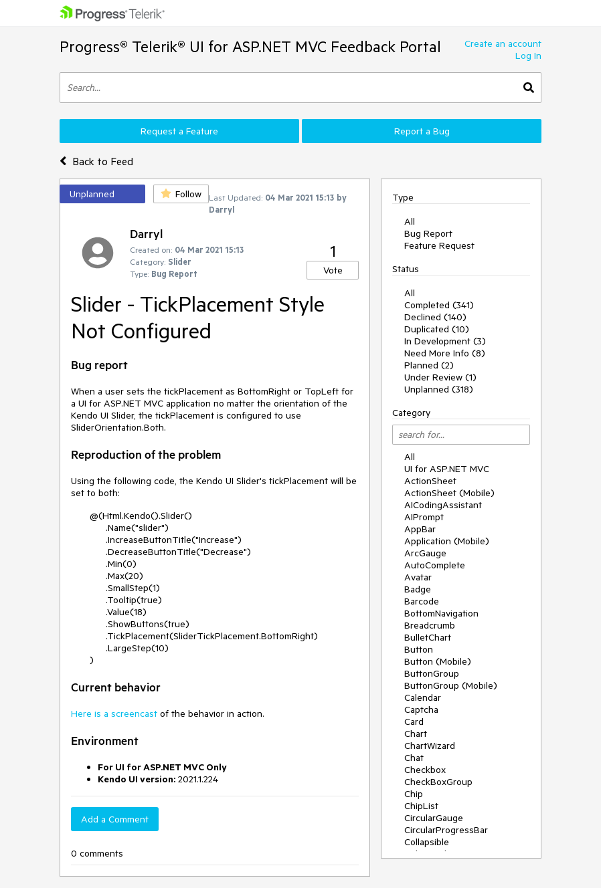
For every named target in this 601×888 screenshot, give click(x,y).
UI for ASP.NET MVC (446, 469)
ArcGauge (425, 553)
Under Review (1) (440, 377)
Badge (417, 589)
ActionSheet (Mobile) (449, 493)
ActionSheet (430, 481)
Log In (528, 55)
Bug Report (428, 233)
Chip (413, 794)
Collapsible (426, 842)
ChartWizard (429, 746)
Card (414, 721)
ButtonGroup (431, 673)
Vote (333, 270)
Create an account (502, 43)
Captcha (421, 709)
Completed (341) (439, 305)
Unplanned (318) (438, 389)
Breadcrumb (429, 625)
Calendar (422, 697)
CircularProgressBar (446, 830)
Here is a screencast (114, 713)
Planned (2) (429, 365)
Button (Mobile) (437, 661)
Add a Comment (115, 819)
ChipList (421, 806)
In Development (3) (445, 341)
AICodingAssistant (443, 505)
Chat (414, 758)
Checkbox (425, 770)
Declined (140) (435, 317)
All (409, 221)
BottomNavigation (441, 613)
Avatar (418, 577)
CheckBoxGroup (438, 782)
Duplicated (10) (436, 329)
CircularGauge (433, 818)
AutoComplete (434, 565)
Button (418, 649)
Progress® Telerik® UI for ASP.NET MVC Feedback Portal (250, 46)
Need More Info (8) (444, 353)
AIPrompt (424, 517)
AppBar (420, 529)
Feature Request (439, 245)
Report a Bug (422, 131)
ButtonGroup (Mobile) (450, 685)
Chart (415, 734)
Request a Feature (179, 131)
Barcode (421, 601)
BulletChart (427, 637)
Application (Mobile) (446, 541)
